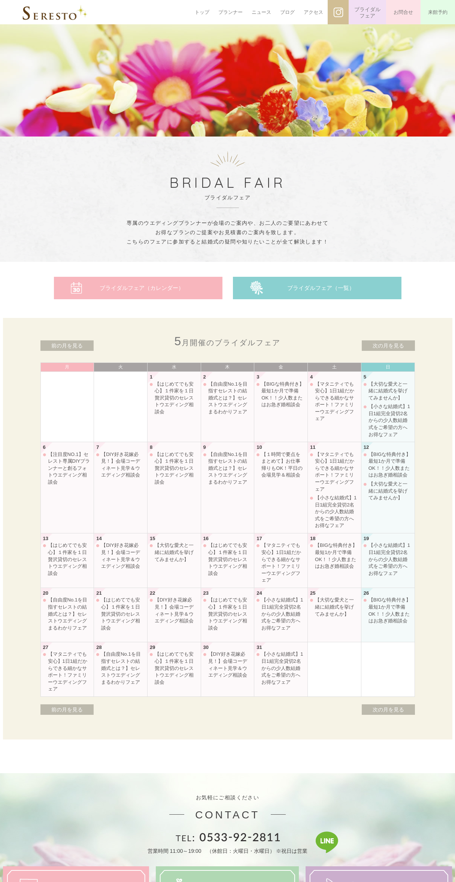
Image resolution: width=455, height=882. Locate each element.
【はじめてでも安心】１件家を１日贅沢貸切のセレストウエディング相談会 (174, 397)
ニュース (261, 12)
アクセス (313, 12)
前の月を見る (67, 346)
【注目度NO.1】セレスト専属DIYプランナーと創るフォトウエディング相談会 (69, 468)
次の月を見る (388, 346)
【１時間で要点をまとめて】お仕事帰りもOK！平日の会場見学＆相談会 (282, 464)
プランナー (230, 12)
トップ (202, 12)
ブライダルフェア (367, 13)
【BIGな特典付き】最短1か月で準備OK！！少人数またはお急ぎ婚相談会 (282, 394)
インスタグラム (338, 12)
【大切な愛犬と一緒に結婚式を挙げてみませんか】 (387, 391)
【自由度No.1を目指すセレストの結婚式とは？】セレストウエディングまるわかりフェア (228, 397)
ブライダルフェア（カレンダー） (142, 288)
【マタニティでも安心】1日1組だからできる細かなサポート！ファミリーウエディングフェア (334, 401)
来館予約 (438, 12)
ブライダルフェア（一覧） (321, 288)
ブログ (287, 12)
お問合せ (403, 12)
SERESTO (55, 12)
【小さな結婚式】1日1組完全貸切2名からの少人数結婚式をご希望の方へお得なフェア (389, 420)
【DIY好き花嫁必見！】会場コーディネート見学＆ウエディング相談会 (120, 464)
